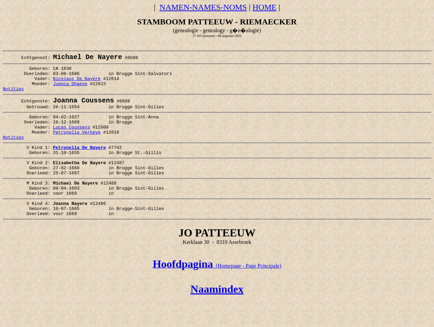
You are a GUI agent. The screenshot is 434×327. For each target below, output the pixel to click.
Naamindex (217, 316)
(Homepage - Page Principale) (217, 293)
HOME (265, 7)
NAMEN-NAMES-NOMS (203, 7)
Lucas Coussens (71, 140)
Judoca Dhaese (70, 90)
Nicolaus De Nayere (76, 84)
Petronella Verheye (76, 146)
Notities (13, 96)
